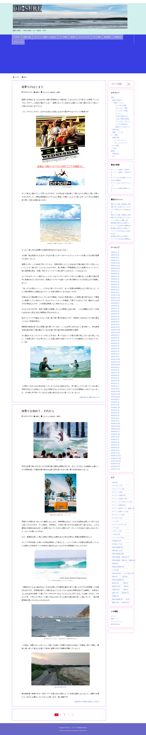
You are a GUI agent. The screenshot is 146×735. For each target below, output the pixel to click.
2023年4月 (115, 348)
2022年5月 (115, 378)
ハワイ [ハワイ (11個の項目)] (115, 528)
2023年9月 (115, 335)
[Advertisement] (73, 59)
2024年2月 (115, 322)
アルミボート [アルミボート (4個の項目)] (117, 485)
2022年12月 (115, 359)
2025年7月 (115, 276)
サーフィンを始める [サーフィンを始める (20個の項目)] (119, 498)
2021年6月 (115, 407)
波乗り (38, 92)
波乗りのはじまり (33, 86)
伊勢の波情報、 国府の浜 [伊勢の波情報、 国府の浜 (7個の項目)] (120, 557)
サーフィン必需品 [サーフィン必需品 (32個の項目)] (119, 505)
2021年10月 (115, 397)
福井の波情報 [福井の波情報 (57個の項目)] (117, 599)
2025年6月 (115, 279)
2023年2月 (115, 354)
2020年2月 (115, 450)
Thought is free (82, 730)
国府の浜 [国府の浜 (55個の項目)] (116, 586)
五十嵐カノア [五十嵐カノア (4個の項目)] (117, 544)
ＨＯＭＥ (17, 77)
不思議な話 (115, 153)
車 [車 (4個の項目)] (127, 599)
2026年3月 (115, 255)
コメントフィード (116, 621)
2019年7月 (115, 469)
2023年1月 (115, 356)
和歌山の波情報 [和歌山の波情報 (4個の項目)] (117, 580)
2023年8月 (115, 338)
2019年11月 (116, 458)
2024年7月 (115, 308)
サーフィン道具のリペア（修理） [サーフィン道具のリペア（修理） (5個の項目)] (123, 508)
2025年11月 (115, 265)
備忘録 (113, 151)
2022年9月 (115, 367)
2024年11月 (115, 297)
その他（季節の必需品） (122, 119)
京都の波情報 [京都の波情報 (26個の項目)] (117, 547)
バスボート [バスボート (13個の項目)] (117, 531)
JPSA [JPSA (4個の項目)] (114, 482)
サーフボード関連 (120, 105)
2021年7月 (115, 405)
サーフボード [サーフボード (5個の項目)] (117, 518)
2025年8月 (115, 273)
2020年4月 (115, 445)
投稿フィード (115, 619)
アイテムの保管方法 (121, 124)
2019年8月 (115, 466)
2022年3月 (115, 383)
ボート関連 (115, 145)
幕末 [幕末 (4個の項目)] (126, 589)
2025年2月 (115, 289)
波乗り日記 (115, 129)
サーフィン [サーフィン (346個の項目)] (117, 492)
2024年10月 (115, 300)
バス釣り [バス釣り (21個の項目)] (116, 534)
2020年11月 (115, 426)
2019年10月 (116, 461)
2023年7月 (115, 340)
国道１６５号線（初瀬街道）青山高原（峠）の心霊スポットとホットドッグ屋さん (121, 206)
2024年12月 (115, 295)
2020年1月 (115, 453)
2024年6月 (115, 311)
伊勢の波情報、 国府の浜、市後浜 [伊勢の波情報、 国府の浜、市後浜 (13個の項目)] (123, 560)
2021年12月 (115, 391)
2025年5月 (115, 281)
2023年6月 (115, 343)
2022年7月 (115, 372)
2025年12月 (115, 263)
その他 (114, 148)
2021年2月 (115, 418)
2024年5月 (115, 314)
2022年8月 (115, 370)
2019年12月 (116, 455)
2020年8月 (115, 434)
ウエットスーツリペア (120, 143)
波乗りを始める (117, 100)
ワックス (118, 113)
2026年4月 (115, 252)
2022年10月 (115, 364)
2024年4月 (115, 316)
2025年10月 (115, 268)
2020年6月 (115, 439)
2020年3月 (115, 447)
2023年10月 (115, 332)
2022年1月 (115, 388)
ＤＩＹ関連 (114, 135)
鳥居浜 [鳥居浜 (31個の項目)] (125, 602)
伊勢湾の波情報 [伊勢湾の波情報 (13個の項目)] (118, 567)
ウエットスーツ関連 (121, 108)
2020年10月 (115, 429)
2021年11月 (115, 394)
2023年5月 (115, 346)
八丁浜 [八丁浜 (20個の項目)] (115, 570)
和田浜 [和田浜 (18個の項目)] (115, 583)
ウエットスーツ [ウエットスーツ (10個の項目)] (118, 489)
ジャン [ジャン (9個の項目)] (115, 521)
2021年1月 (115, 421)
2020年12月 (115, 423)
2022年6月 (115, 375)
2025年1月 (115, 292)
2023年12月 (115, 327)
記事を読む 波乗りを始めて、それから (86, 701)
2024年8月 (115, 306)
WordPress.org (115, 624)
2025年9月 (115, 271)
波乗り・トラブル (117, 132)
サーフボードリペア (120, 140)
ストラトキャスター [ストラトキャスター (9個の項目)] (119, 524)
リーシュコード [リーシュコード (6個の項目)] (117, 537)
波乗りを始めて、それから (38, 410)
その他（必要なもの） (122, 116)
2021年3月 (115, 415)
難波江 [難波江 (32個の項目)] (115, 602)
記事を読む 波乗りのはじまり (89, 397)
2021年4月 (115, 413)
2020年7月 (115, 437)
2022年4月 (115, 380)
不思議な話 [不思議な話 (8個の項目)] (116, 541)
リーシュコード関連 (121, 111)
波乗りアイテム (118, 103)
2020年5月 (115, 442)
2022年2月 (115, 386)
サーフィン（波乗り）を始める (120, 169)
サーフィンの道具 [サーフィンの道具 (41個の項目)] (119, 495)
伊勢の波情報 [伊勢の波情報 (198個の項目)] (118, 554)
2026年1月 (115, 260)
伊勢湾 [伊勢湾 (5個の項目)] (115, 563)
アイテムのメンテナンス (122, 121)
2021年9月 (115, 399)
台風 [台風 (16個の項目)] (125, 576)
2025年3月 (115, 287)
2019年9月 (115, 463)
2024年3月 (115, 319)
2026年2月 (115, 257)
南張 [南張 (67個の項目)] (115, 576)
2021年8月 (115, 402)
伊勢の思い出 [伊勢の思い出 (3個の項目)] (117, 550)
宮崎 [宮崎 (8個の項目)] (126, 586)
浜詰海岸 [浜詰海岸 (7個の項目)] (125, 593)
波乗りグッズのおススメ (122, 127)
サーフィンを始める (49, 92)
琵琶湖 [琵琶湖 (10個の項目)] (115, 596)
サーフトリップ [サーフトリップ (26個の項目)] (118, 515)
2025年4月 (115, 284)
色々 (113, 156)
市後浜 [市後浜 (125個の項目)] (116, 589)
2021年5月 (115, 410)
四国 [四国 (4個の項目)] (125, 583)
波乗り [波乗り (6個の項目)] (115, 593)
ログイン (113, 616)
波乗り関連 (115, 137)
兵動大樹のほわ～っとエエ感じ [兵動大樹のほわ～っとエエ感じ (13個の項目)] (123, 573)
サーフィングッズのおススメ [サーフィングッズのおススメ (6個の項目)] (121, 502)
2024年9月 (115, 303)
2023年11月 (115, 330)
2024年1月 (115, 324)
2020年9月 (115, 431)
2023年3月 (115, 351)
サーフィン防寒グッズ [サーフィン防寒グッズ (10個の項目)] (120, 511)
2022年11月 (115, 362)
